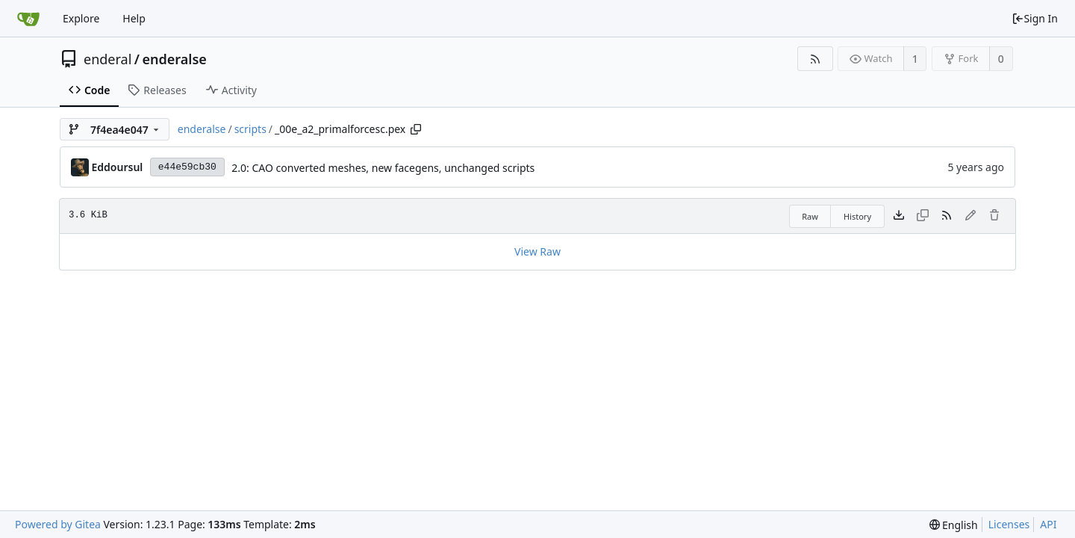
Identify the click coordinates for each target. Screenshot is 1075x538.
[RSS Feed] (814, 58)
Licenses (1009, 524)
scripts (250, 129)
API (1048, 524)
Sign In (1035, 18)
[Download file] (899, 216)
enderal (107, 59)
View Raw (537, 251)
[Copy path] (416, 129)
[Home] (28, 18)
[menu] (953, 525)
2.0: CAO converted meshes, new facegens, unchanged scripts (383, 168)
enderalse (175, 59)
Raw (810, 216)
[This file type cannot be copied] (923, 216)
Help (134, 18)
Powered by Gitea (58, 524)
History (857, 216)
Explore (81, 18)
